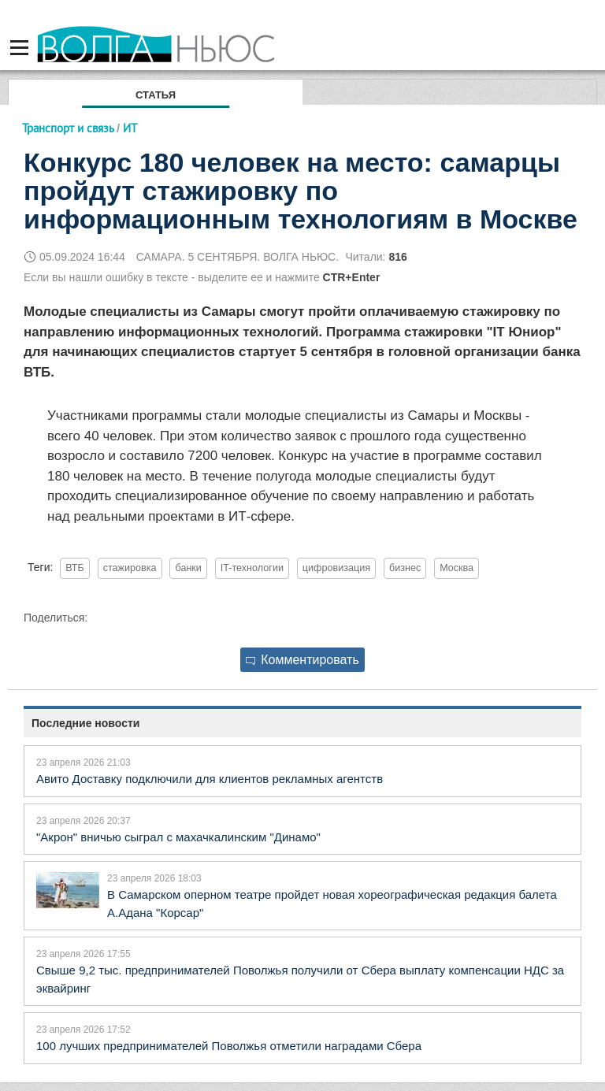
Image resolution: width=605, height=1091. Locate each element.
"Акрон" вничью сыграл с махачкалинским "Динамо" (178, 837)
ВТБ (74, 567)
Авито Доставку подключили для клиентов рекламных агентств (209, 778)
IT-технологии (252, 567)
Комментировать (302, 659)
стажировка (130, 567)
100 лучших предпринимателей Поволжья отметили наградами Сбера (228, 1045)
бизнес (405, 567)
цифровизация (336, 567)
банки (188, 567)
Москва (456, 567)
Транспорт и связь (67, 128)
